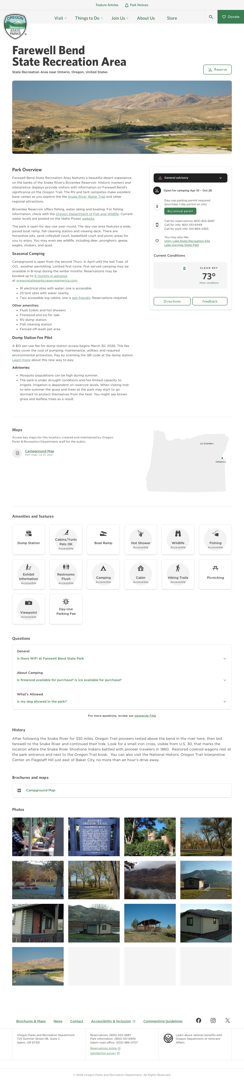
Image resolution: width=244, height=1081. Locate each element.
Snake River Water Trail (86, 197)
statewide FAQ (145, 715)
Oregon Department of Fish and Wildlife (87, 214)
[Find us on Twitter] (227, 1020)
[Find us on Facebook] (198, 1020)
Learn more (21, 360)
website (88, 218)
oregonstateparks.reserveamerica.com (46, 280)
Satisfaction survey (105, 1053)
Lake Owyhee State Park (181, 245)
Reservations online (105, 1048)
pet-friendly (81, 298)
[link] (122, 790)
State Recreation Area (30, 72)
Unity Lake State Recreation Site (187, 241)
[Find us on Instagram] (213, 1020)
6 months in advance (51, 276)
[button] (211, 17)
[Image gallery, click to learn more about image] (38, 837)
